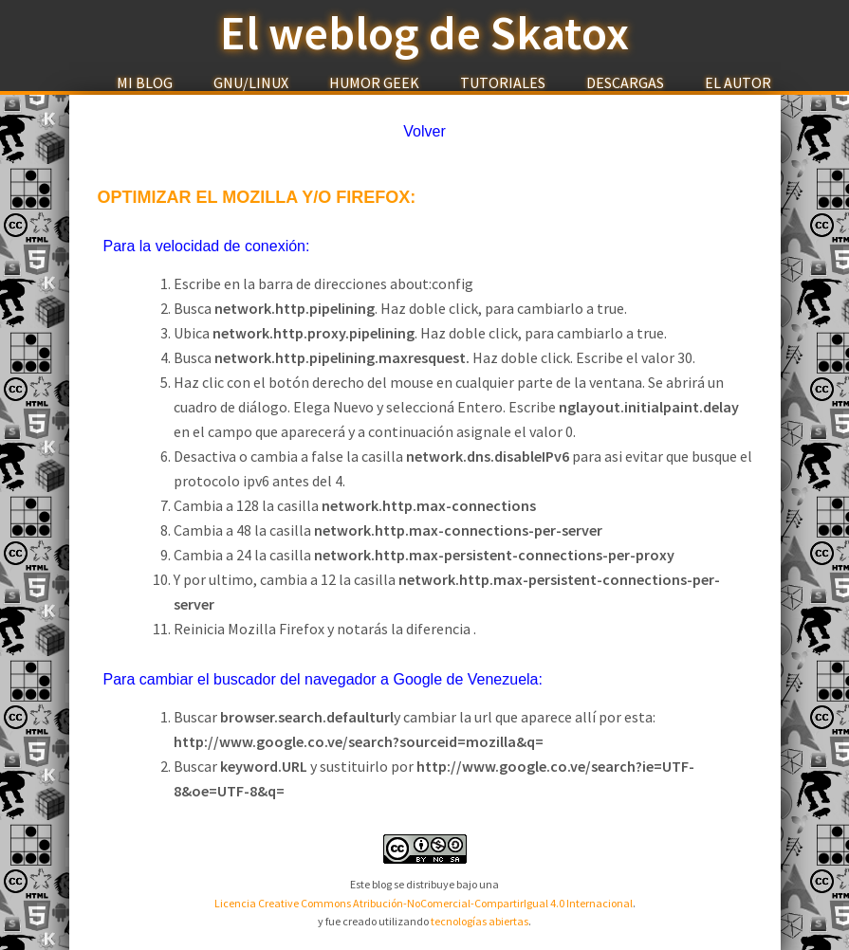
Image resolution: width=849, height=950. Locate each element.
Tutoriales (502, 82)
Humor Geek (374, 82)
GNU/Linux (250, 82)
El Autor (738, 82)
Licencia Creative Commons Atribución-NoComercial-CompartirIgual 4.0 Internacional (423, 903)
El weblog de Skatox (424, 33)
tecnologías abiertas (479, 921)
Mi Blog (145, 82)
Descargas (625, 82)
